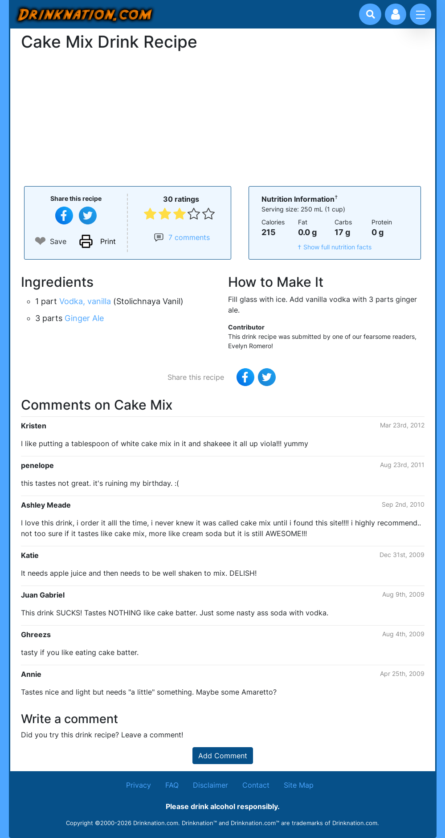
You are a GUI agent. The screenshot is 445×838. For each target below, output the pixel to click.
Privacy (138, 785)
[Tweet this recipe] (88, 215)
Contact (255, 785)
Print (108, 241)
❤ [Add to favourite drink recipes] (40, 241)
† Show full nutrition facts (335, 247)
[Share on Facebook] (64, 215)
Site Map (299, 785)
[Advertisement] (223, 117)
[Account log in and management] (395, 14)
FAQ (172, 785)
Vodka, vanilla (85, 301)
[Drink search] (370, 14)
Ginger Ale (84, 318)
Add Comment (222, 755)
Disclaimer (210, 785)
